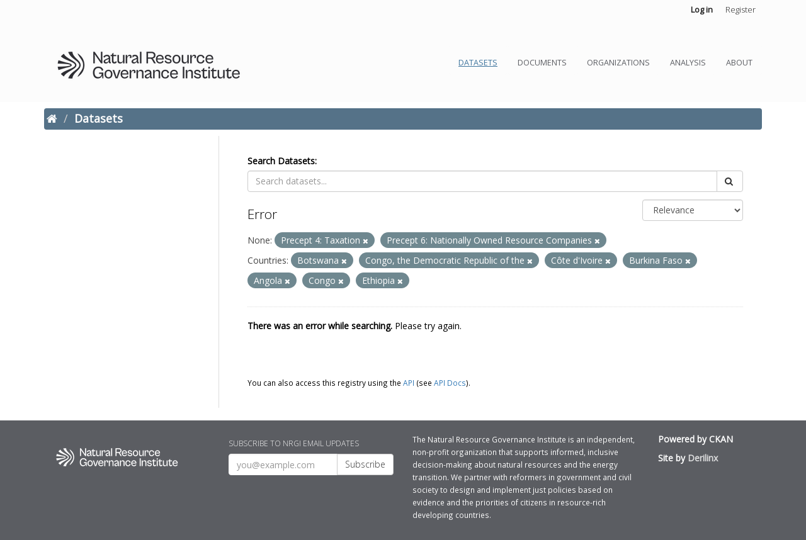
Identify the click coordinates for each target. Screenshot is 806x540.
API (408, 383)
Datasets (477, 62)
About (739, 62)
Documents (542, 62)
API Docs (450, 383)
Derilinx (703, 458)
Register (740, 9)
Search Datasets (281, 161)
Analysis (688, 62)
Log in (702, 9)
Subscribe (365, 464)
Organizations (618, 62)
